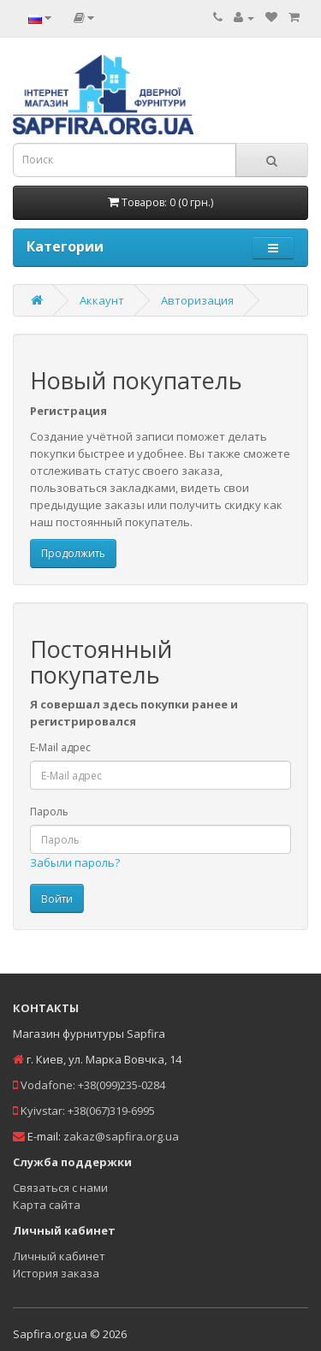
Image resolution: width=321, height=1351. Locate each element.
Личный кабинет (59, 1256)
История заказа (56, 1273)
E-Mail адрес (60, 747)
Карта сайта (46, 1204)
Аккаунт (102, 300)
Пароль (49, 811)
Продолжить (73, 553)
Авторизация (197, 300)
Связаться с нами (60, 1187)
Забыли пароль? (75, 862)
